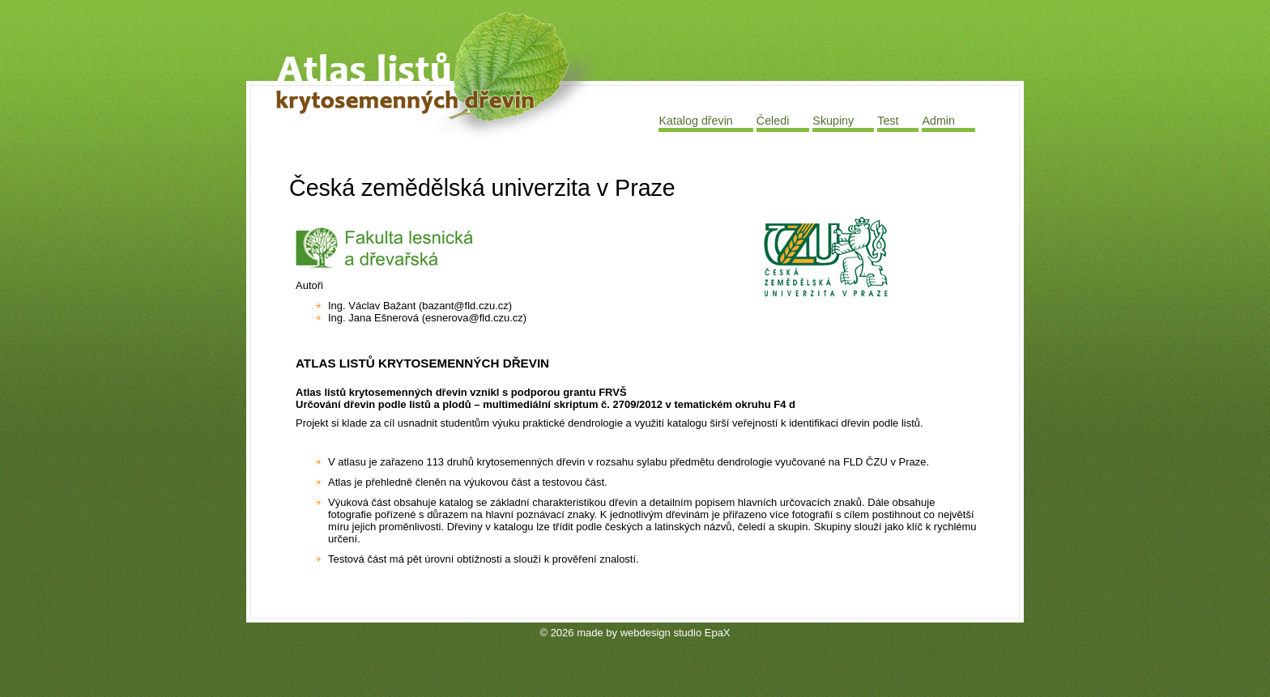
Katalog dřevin (695, 120)
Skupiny (833, 120)
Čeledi (773, 120)
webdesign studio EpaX (675, 633)
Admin (938, 120)
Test (887, 120)
